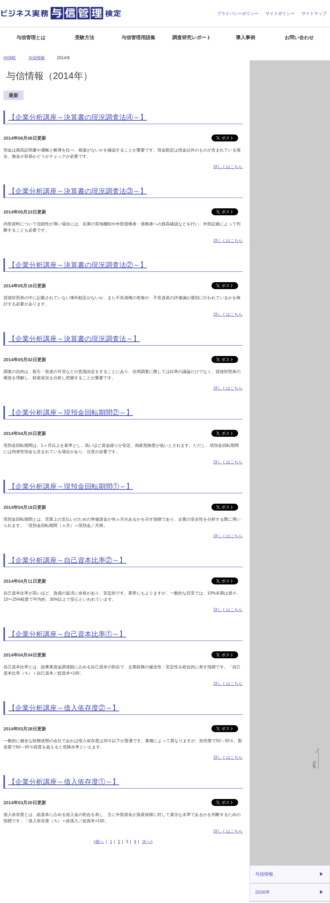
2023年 (262, 184)
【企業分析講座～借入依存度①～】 (63, 781)
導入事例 (245, 37)
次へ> (147, 841)
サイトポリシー (280, 13)
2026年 (262, 132)
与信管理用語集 (138, 37)
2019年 (262, 253)
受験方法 (84, 37)
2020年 (262, 236)
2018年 (262, 270)
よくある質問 (37, 895)
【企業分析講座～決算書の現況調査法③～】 (77, 191)
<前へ (98, 841)
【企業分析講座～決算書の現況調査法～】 (74, 338)
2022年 (262, 201)
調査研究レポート (191, 37)
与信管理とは (30, 37)
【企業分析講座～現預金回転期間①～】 (70, 486)
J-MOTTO (289, 409)
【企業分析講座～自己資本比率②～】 (67, 560)
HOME (9, 57)
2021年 (262, 218)
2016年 (262, 305)
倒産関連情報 (266, 83)
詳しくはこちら (228, 166)
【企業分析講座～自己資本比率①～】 (67, 634)
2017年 (262, 288)
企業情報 (11, 895)
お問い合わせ (299, 37)
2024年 (262, 166)
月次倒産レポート (270, 68)
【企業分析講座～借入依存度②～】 (63, 708)
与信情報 (262, 98)
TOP (314, 765)
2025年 (262, 149)
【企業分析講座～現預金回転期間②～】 (70, 412)
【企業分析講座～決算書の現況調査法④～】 (77, 117)
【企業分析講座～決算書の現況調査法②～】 (77, 265)
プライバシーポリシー (238, 13)
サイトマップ (314, 13)
